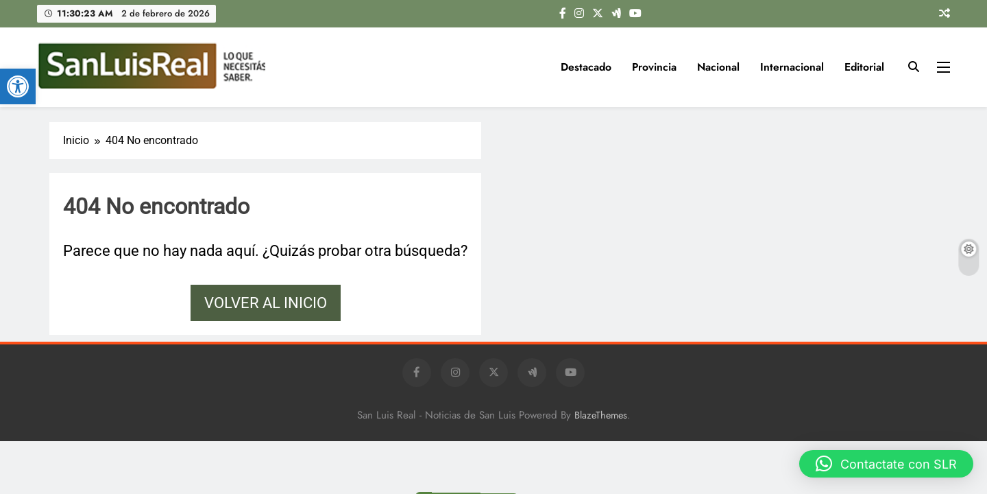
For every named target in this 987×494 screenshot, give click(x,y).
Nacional (718, 67)
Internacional (792, 67)
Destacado (586, 67)
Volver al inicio (265, 302)
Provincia (654, 67)
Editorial (864, 67)
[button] (18, 86)
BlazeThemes (600, 415)
